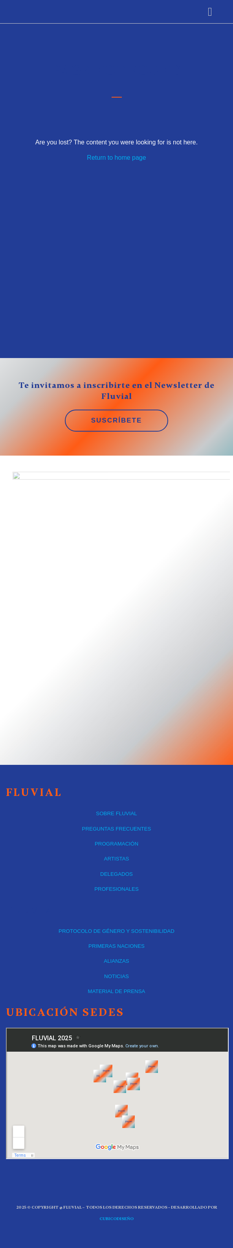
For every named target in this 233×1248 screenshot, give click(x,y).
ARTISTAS (116, 859)
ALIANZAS (116, 961)
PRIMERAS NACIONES (116, 946)
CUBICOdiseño (116, 1218)
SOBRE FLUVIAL (116, 813)
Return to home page (116, 157)
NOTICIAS (116, 976)
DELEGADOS (116, 874)
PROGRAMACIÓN (116, 844)
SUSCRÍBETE (116, 420)
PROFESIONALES (116, 889)
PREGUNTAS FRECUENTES (116, 829)
